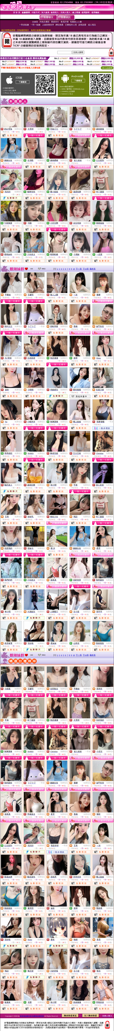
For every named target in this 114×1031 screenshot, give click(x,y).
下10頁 (86, 269)
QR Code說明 (107, 68)
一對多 (88, 129)
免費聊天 (41, 129)
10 (74, 269)
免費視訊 (18, 129)
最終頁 (93, 269)
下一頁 (79, 269)
